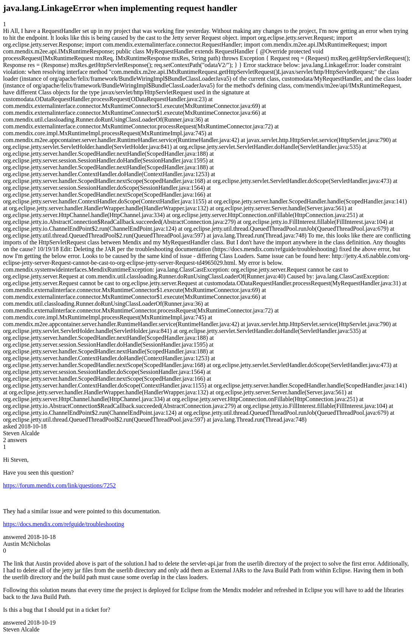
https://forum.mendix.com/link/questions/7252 (59, 485)
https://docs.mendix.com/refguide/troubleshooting (63, 524)
